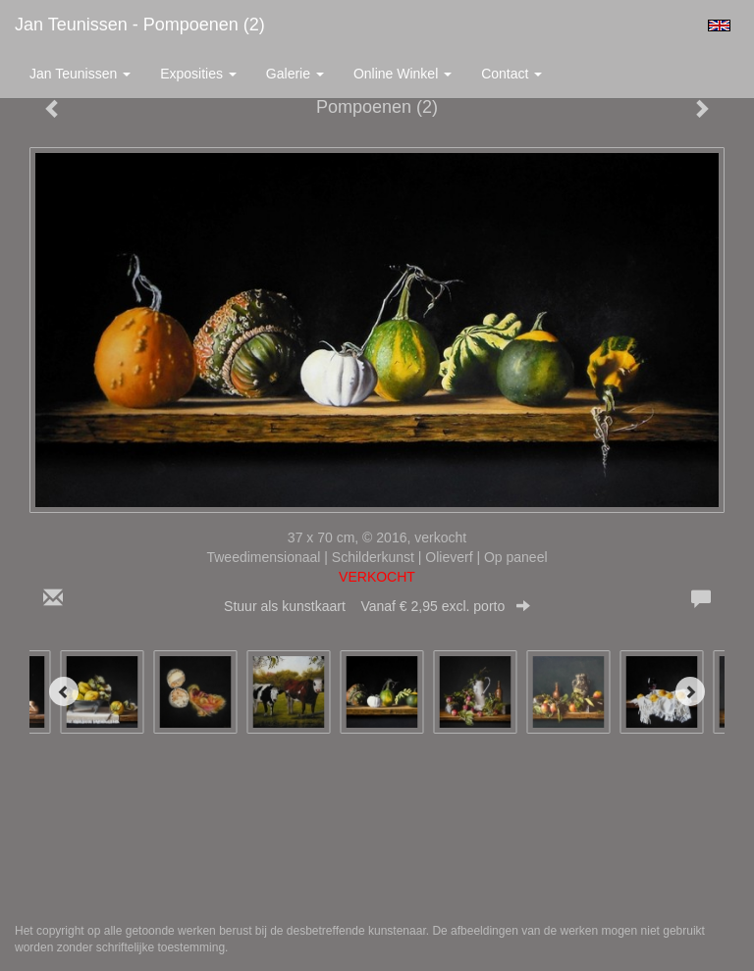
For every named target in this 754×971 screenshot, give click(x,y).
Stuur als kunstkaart (377, 606)
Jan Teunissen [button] (80, 73)
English (719, 25)
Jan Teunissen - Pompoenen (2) (140, 24)
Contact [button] (511, 73)
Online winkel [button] (402, 73)
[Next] (690, 691)
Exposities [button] (198, 73)
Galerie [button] (295, 73)
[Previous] (64, 691)
